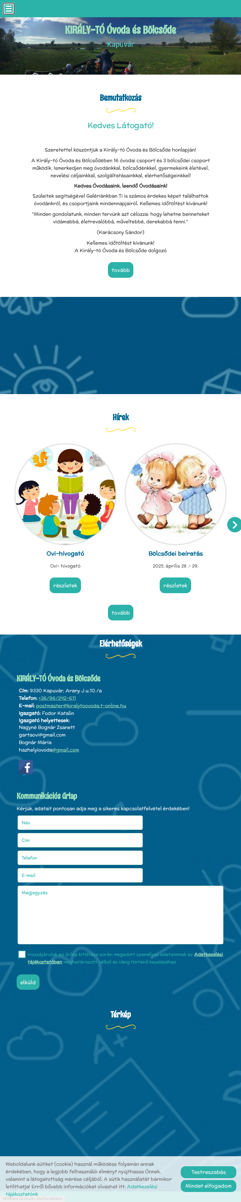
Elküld (30, 941)
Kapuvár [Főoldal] (120, 37)
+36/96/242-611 (57, 693)
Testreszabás (208, 1172)
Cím (129, 817)
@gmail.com (65, 745)
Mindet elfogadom (208, 1185)
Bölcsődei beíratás (175, 551)
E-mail (141, 834)
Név (36, 817)
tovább (121, 270)
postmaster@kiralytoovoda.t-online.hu (81, 701)
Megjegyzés (37, 851)
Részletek (66, 582)
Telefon (40, 834)
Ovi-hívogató (66, 551)
